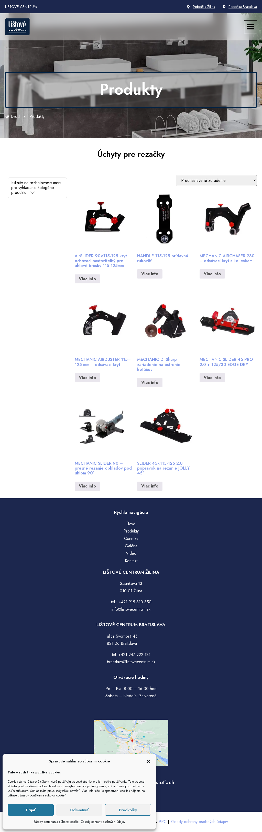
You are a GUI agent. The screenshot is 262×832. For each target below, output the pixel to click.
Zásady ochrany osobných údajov (103, 821)
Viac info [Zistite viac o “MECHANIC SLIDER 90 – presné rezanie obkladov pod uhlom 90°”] (87, 486)
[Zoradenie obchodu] (216, 180)
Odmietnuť (79, 810)
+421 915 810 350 (135, 602)
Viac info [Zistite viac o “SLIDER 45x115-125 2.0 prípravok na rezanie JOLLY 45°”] (149, 486)
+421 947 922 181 (134, 655)
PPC (163, 822)
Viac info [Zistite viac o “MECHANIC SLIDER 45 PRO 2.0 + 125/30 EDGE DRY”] (212, 378)
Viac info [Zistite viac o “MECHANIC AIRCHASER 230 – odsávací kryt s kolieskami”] (212, 274)
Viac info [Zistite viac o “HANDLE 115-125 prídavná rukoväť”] (149, 274)
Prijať (31, 810)
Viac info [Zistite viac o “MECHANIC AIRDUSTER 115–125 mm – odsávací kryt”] (87, 378)
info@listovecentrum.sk (131, 609)
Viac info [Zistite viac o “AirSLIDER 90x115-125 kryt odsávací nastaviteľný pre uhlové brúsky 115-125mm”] (87, 279)
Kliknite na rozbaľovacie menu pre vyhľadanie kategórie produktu (36, 187)
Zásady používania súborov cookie (56, 821)
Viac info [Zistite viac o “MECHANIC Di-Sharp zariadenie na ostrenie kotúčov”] (149, 382)
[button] (148, 761)
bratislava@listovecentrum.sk (131, 662)
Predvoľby (128, 810)
